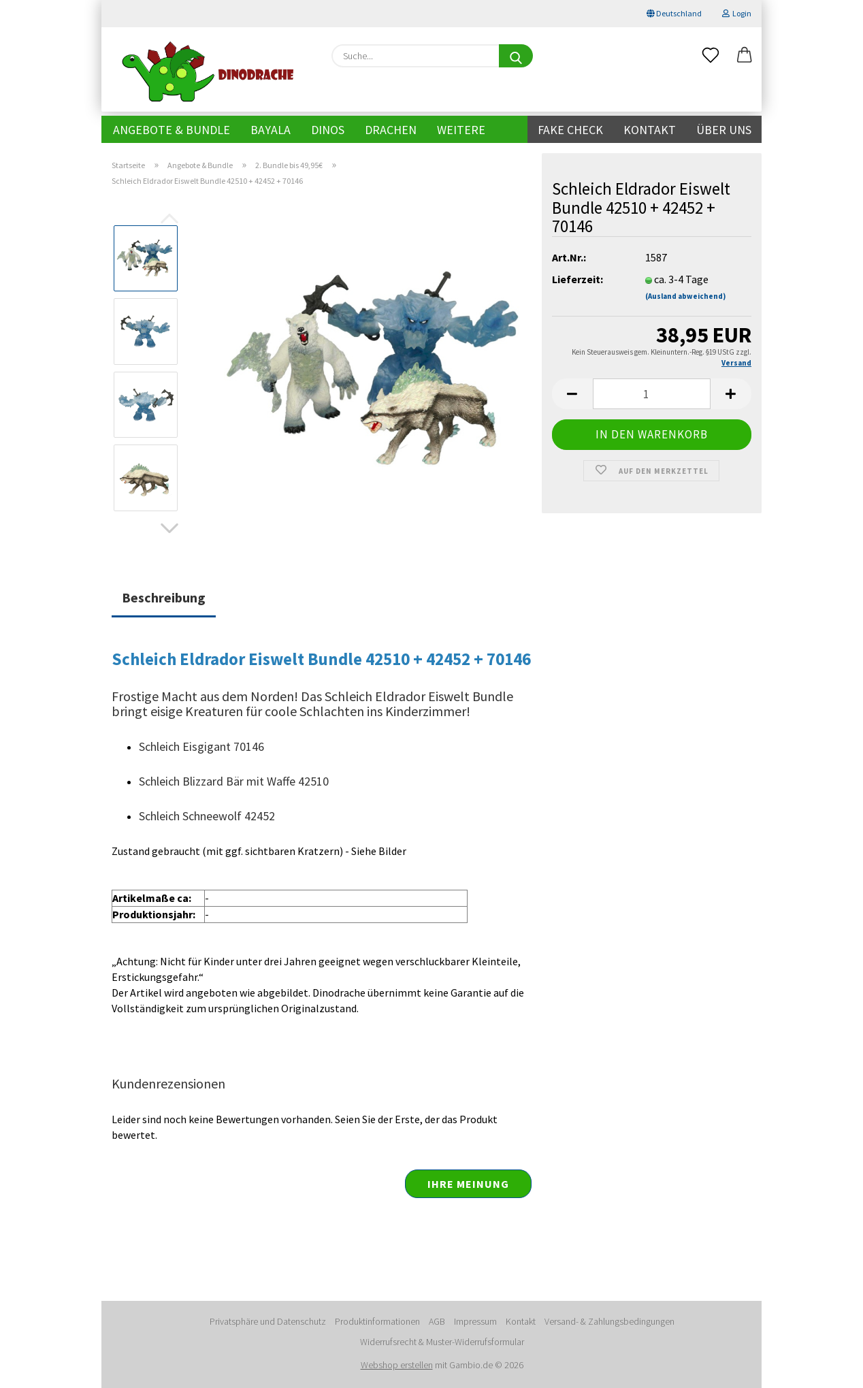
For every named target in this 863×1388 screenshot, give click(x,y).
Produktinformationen (377, 1321)
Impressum (475, 1321)
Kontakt (649, 130)
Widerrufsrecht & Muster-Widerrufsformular (442, 1342)
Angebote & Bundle (171, 130)
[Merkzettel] (711, 55)
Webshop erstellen (397, 1365)
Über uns (723, 130)
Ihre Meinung (468, 1184)
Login (736, 13)
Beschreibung (164, 597)
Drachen (391, 130)
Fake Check (570, 130)
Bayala (270, 130)
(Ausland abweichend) (685, 296)
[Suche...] (516, 55)
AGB (437, 1321)
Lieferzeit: (577, 279)
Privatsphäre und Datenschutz (268, 1321)
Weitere (461, 130)
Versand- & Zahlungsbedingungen (609, 1321)
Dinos (327, 130)
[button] (745, 55)
